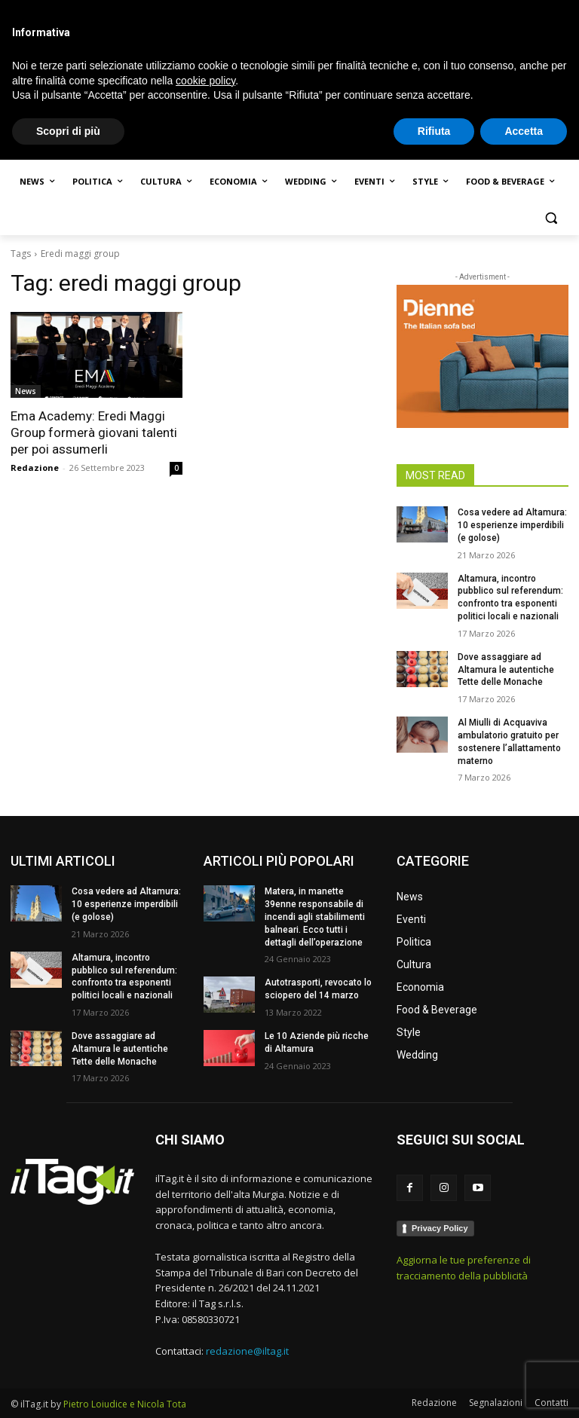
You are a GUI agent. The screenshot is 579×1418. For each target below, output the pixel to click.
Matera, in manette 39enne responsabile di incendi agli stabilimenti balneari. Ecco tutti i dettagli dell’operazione (315, 916)
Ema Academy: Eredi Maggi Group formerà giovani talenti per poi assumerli (94, 432)
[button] (550, 218)
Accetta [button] (523, 1389)
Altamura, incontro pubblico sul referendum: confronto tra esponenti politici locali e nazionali (124, 976)
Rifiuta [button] (434, 1389)
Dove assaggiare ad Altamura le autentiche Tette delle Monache (506, 670)
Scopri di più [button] (68, 1389)
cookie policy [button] (205, 1338)
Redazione (35, 467)
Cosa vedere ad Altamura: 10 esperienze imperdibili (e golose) (512, 525)
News (25, 391)
